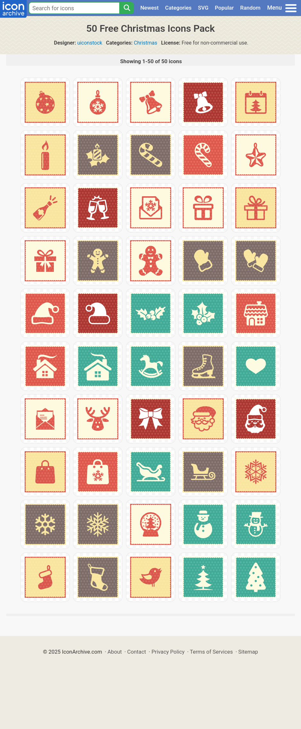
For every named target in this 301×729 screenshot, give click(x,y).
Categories (178, 7)
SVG (203, 7)
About (114, 651)
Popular (224, 7)
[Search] (126, 8)
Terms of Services (211, 651)
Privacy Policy (167, 651)
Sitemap (248, 651)
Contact (136, 651)
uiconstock (89, 43)
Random (250, 7)
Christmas (145, 43)
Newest (149, 7)
